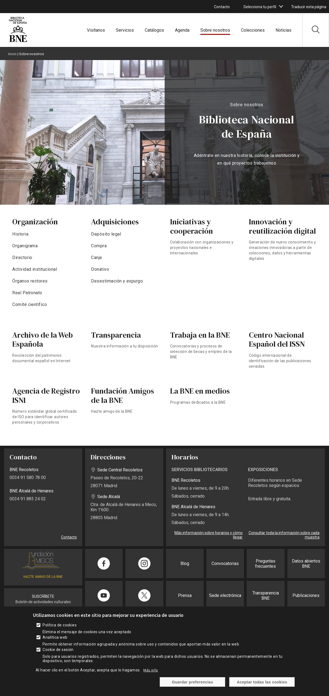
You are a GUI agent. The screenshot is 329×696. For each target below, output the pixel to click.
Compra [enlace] (99, 245)
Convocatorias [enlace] (225, 563)
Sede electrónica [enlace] (225, 595)
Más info (150, 678)
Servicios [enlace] (125, 30)
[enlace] (18, 41)
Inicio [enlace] (12, 54)
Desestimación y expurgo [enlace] (117, 281)
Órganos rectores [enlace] (30, 281)
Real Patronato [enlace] (27, 292)
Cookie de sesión (58, 657)
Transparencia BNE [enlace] (265, 595)
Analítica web (55, 645)
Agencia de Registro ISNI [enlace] (46, 395)
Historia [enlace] (20, 234)
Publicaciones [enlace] (305, 595)
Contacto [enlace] (222, 7)
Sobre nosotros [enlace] (215, 30)
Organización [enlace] (35, 221)
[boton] (281, 6)
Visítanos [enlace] (96, 30)
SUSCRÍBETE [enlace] (43, 596)
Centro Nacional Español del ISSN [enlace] (277, 339)
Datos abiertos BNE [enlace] (306, 563)
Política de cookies (60, 633)
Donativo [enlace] (100, 269)
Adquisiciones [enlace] (115, 221)
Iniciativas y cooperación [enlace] (191, 226)
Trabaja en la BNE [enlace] (200, 335)
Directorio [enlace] (22, 257)
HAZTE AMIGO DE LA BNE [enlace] (43, 577)
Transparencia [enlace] (116, 335)
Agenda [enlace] (182, 30)
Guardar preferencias (192, 690)
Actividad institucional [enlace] (34, 269)
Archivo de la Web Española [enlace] (42, 339)
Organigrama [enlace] (25, 245)
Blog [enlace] (184, 563)
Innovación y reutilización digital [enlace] (282, 226)
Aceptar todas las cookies (262, 690)
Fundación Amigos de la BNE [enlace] (122, 395)
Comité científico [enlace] (29, 304)
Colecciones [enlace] (253, 30)
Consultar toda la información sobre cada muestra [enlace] (284, 535)
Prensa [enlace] (185, 595)
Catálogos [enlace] (154, 30)
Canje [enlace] (96, 257)
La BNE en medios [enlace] (200, 391)
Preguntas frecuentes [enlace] (265, 563)
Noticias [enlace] (283, 30)
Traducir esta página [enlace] (308, 7)
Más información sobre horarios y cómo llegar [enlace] (208, 535)
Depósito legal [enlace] (106, 234)
